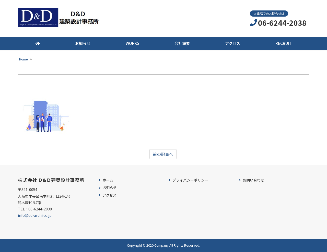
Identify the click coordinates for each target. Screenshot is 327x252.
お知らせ (82, 43)
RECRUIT (283, 43)
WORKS (132, 43)
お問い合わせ (253, 180)
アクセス (232, 43)
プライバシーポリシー (190, 180)
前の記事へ (163, 154)
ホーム (107, 180)
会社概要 (182, 43)
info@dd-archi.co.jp (35, 215)
